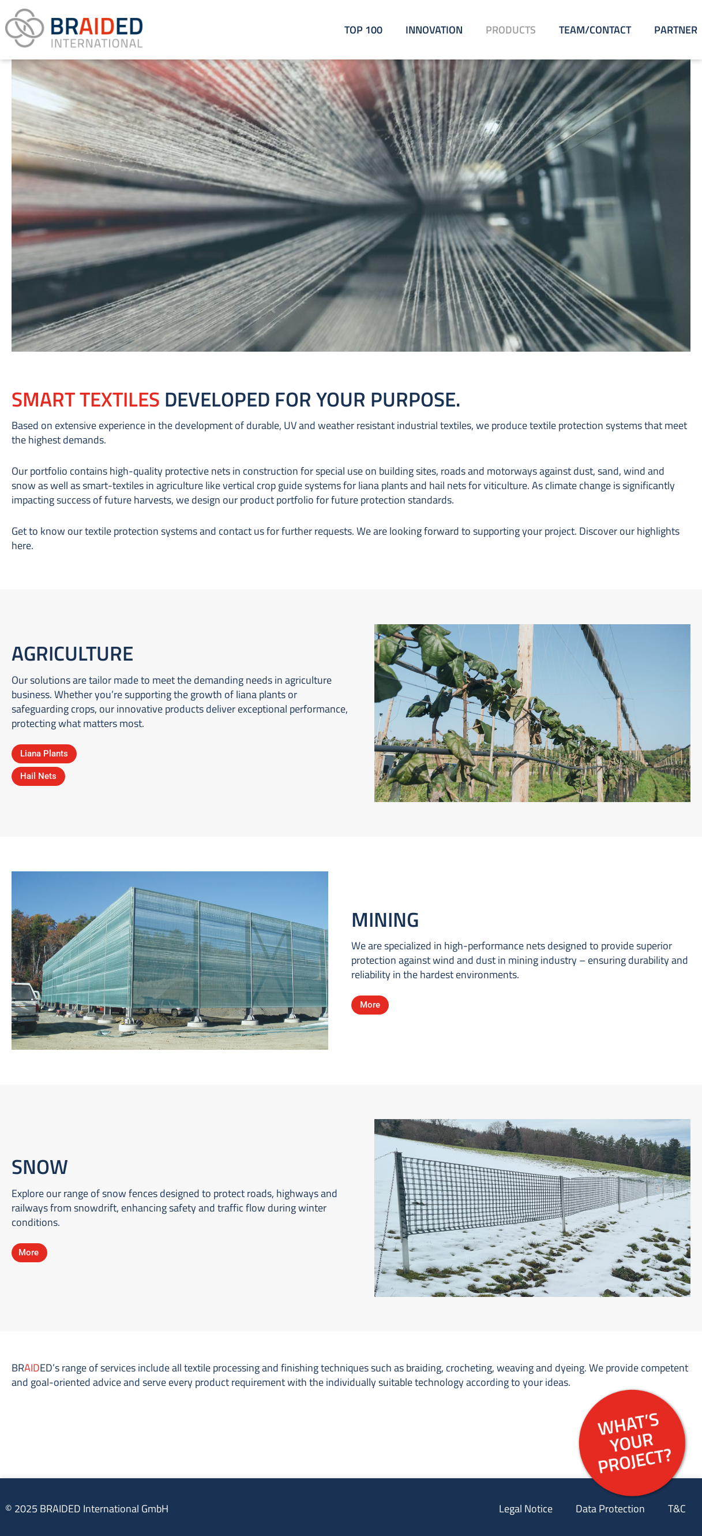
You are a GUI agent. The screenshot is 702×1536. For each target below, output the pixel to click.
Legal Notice (526, 1508)
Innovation (434, 30)
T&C (677, 1508)
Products (511, 30)
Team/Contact (595, 30)
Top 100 (363, 30)
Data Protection (610, 1508)
